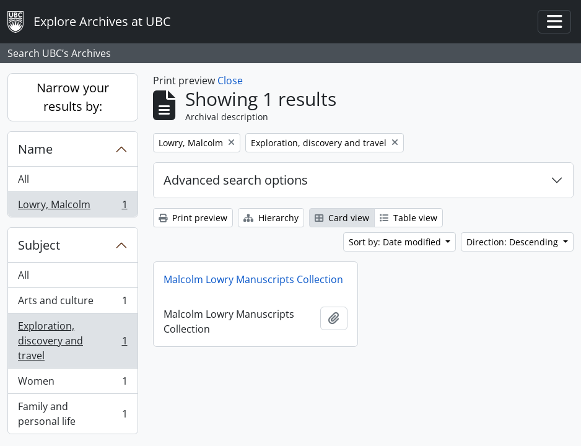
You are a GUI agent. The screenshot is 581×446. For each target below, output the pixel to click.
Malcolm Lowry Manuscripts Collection (253, 279)
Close (230, 80)
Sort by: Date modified (396, 242)
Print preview (193, 218)
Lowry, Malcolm (72, 207)
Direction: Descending (513, 242)
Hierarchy (271, 218)
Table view (408, 218)
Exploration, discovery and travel (72, 340)
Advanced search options (236, 180)
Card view (342, 218)
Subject (39, 245)
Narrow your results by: (73, 97)
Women (72, 384)
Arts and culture (72, 303)
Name (35, 149)
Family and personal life (72, 414)
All (23, 179)
